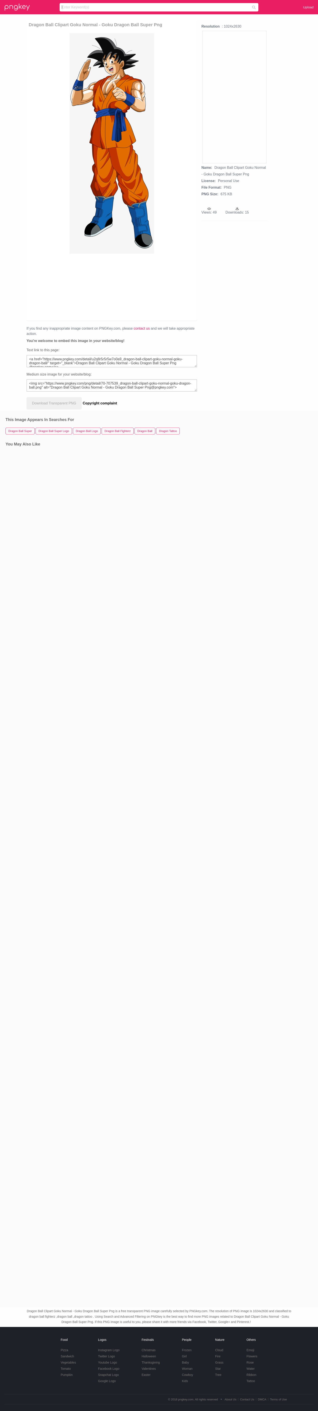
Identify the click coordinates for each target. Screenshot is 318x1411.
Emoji (250, 1350)
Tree (218, 1375)
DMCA (262, 1399)
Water (250, 1368)
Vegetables (68, 1362)
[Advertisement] (80, 287)
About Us (230, 1399)
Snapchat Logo (108, 1375)
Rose (250, 1362)
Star (218, 1368)
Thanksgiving (151, 1362)
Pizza (64, 1350)
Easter (146, 1375)
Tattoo (250, 1381)
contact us (142, 328)
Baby (185, 1362)
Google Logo (107, 1381)
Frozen (187, 1350)
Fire (217, 1356)
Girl (184, 1356)
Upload (308, 7)
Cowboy (187, 1375)
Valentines (149, 1368)
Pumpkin (67, 1375)
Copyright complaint (100, 403)
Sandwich (67, 1356)
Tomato (66, 1368)
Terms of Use (278, 1399)
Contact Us (247, 1399)
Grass (219, 1362)
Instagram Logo (108, 1350)
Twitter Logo (106, 1356)
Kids (185, 1381)
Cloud (219, 1350)
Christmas (148, 1350)
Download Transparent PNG (54, 403)
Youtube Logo (107, 1362)
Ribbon (251, 1375)
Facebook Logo (108, 1368)
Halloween (149, 1356)
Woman (187, 1368)
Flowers (251, 1356)
